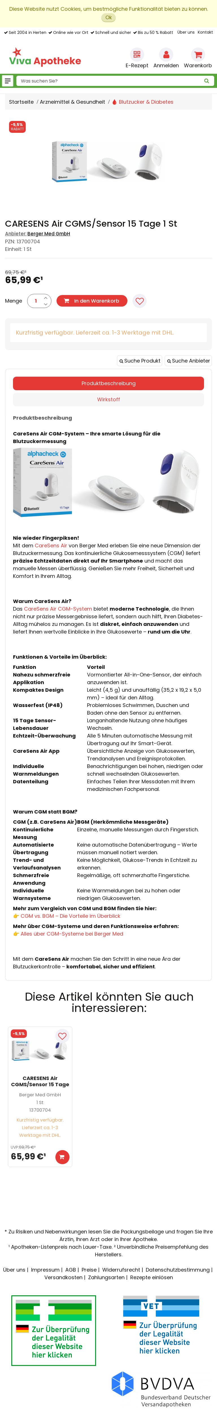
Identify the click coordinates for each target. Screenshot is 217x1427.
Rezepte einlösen (151, 1277)
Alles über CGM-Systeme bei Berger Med (72, 933)
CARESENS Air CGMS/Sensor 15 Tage (40, 1081)
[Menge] (35, 301)
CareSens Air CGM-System (58, 608)
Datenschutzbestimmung (178, 1269)
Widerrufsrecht (121, 1269)
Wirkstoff (108, 399)
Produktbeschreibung (109, 383)
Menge (13, 300)
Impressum (45, 1269)
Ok (108, 17)
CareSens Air (51, 545)
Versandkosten (63, 1277)
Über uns (186, 32)
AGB (70, 1269)
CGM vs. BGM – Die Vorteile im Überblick (70, 915)
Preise (89, 1269)
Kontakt (205, 32)
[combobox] (115, 80)
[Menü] (7, 80)
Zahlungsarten (106, 1277)
